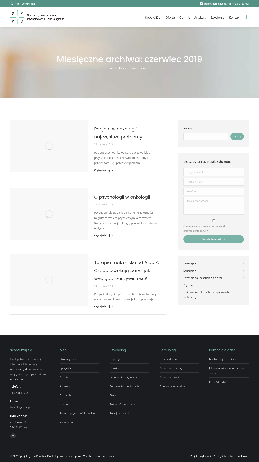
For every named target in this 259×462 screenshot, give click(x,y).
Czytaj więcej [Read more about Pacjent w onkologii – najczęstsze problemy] (103, 170)
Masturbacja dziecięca (222, 359)
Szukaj (187, 128)
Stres (113, 395)
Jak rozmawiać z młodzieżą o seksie (226, 370)
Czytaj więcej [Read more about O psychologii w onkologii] (103, 235)
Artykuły (65, 386)
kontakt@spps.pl (20, 407)
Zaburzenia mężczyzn (172, 368)
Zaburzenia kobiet (170, 377)
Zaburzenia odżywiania (124, 377)
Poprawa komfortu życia (124, 386)
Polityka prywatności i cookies (78, 413)
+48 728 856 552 (22, 4)
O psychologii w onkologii (122, 197)
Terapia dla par (169, 359)
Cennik (64, 377)
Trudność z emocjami (123, 404)
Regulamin (66, 422)
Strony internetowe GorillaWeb (231, 456)
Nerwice (114, 368)
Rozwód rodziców (220, 382)
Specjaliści (66, 368)
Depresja (115, 359)
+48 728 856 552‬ (20, 393)
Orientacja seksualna (172, 386)
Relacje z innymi (119, 413)
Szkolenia (65, 395)
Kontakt (64, 404)
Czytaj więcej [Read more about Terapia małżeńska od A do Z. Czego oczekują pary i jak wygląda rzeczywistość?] (103, 306)
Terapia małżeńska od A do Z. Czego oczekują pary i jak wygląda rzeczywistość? (126, 270)
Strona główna (68, 359)
